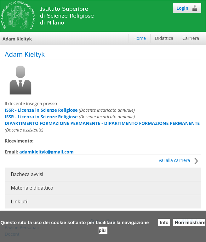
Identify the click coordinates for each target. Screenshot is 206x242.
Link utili (20, 201)
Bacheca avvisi (27, 174)
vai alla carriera (180, 160)
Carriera (190, 38)
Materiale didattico (32, 188)
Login (187, 8)
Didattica (164, 38)
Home (139, 38)
